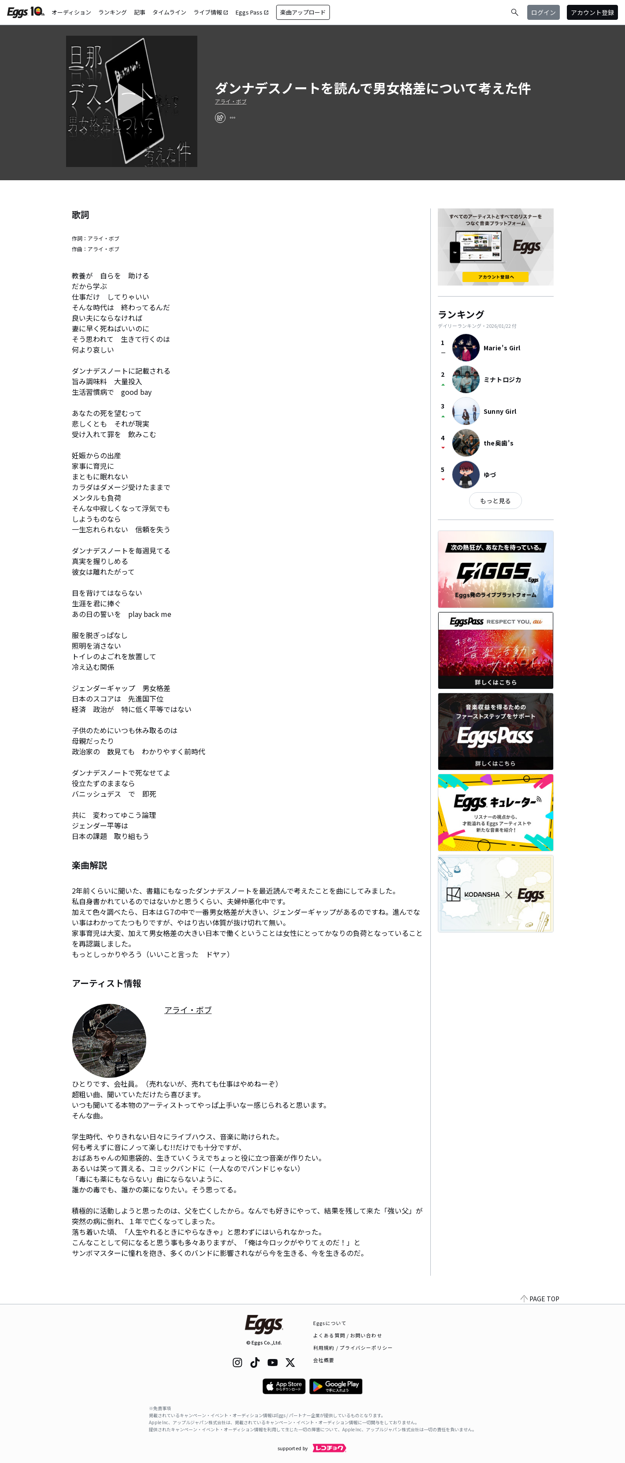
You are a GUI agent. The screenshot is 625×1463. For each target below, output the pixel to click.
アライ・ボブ (231, 101)
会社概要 (323, 1359)
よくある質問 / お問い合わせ (347, 1335)
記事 (139, 12)
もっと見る (495, 500)
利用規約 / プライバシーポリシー (353, 1347)
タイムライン (169, 12)
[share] (220, 117)
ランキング (112, 12)
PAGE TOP (540, 1298)
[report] (232, 117)
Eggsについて (330, 1322)
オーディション (71, 12)
